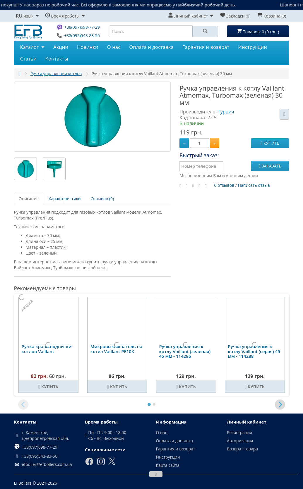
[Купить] (48, 387)
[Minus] (184, 143)
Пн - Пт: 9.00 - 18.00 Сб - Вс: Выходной (107, 435)
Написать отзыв (254, 185)
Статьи (28, 58)
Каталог (32, 47)
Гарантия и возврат (205, 47)
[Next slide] (280, 405)
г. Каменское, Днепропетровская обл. (45, 435)
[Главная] (20, 73)
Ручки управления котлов (56, 73)
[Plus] (214, 143)
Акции (60, 47)
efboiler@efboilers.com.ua (47, 464)
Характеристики (65, 198)
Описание (29, 198)
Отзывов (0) (102, 198)
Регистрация (239, 432)
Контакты (56, 58)
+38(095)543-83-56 (82, 35)
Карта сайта (168, 465)
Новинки (87, 47)
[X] (111, 463)
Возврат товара (242, 449)
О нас (113, 47)
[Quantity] (199, 143)
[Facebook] (89, 464)
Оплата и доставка (151, 47)
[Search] (205, 31)
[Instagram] (101, 464)
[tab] (149, 404)
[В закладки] (284, 114)
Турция (226, 111)
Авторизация (240, 440)
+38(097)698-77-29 (82, 27)
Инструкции (252, 47)
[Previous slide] (23, 405)
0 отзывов (224, 185)
